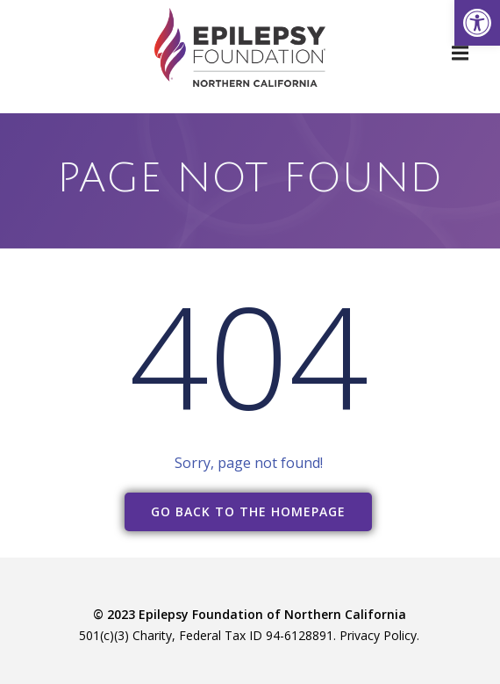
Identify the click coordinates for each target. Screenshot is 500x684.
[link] (477, 23)
